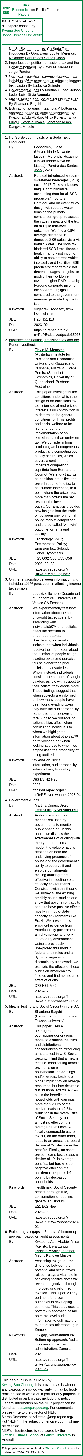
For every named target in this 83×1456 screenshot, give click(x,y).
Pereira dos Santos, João (45, 58)
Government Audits (24, 90)
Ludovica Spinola (46, 85)
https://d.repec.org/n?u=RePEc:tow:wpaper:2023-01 (57, 1222)
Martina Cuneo (56, 90)
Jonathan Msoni (59, 122)
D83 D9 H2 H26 (45, 779)
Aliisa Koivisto (56, 117)
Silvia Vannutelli (40, 94)
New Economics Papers (20, 9)
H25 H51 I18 (44, 319)
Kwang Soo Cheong (17, 30)
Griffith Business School (20, 1435)
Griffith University (57, 1435)
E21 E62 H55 (45, 1206)
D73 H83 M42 (46, 986)
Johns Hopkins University (22, 35)
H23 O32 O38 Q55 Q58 (53, 558)
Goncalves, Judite (45, 53)
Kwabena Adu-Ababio (26, 117)
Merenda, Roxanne (63, 156)
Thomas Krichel (55, 1448)
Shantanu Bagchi (27, 104)
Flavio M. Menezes (57, 67)
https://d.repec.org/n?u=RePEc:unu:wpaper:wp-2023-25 (55, 1364)
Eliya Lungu (58, 1246)
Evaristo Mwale (32, 122)
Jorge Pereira (19, 72)
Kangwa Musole (21, 127)
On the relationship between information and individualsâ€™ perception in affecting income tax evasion (45, 80)
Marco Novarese (15, 1417)
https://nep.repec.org (31, 1408)
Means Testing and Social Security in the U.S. (44, 99)
